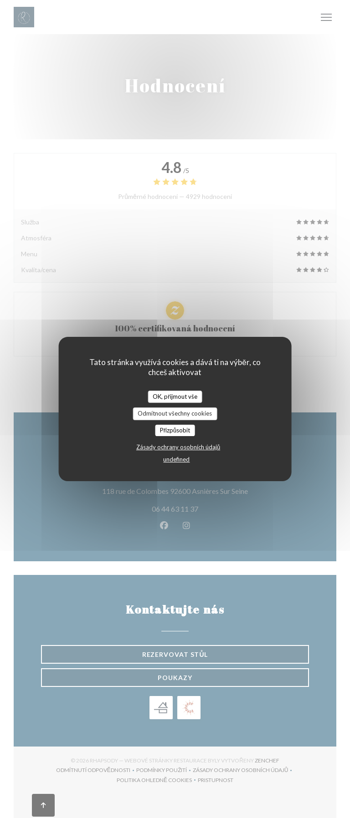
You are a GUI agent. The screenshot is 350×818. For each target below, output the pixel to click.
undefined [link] (176, 459)
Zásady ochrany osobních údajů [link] (178, 447)
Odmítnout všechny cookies (175, 413)
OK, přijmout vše (175, 396)
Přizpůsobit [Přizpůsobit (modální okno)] (175, 430)
